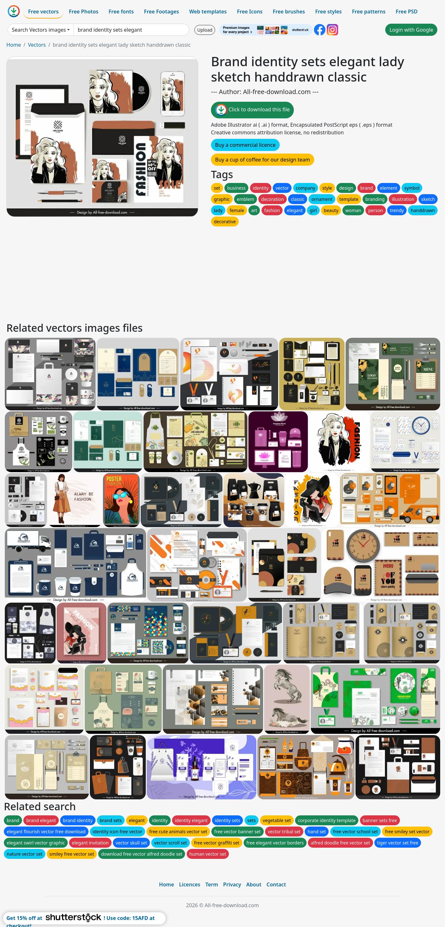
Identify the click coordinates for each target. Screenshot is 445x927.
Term (211, 884)
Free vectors (43, 11)
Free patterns (369, 11)
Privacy (232, 884)
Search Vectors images (39, 29)
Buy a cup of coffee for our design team (262, 159)
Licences (189, 884)
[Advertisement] (197, 272)
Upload (204, 30)
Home (13, 44)
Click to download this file (252, 110)
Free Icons (249, 11)
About (253, 884)
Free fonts (121, 11)
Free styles (328, 11)
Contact (276, 884)
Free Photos (83, 11)
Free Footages (161, 11)
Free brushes (289, 11)
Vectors (37, 44)
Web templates (208, 11)
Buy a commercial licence (245, 144)
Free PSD (407, 11)
